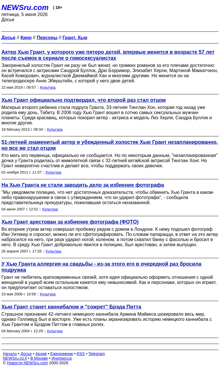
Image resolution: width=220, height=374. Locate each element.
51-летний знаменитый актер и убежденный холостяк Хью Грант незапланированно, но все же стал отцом (109, 145)
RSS (80, 353)
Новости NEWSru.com (27, 363)
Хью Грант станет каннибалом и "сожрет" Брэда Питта (71, 307)
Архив (41, 353)
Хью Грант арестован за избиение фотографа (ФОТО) (70, 222)
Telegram (97, 353)
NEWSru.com (25, 7)
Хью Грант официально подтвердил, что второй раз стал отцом (83, 100)
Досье (26, 353)
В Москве (39, 358)
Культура (48, 87)
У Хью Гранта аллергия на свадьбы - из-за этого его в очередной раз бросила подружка (101, 267)
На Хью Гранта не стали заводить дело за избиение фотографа (82, 185)
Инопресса (62, 358)
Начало (10, 353)
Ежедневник (61, 353)
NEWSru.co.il (15, 358)
